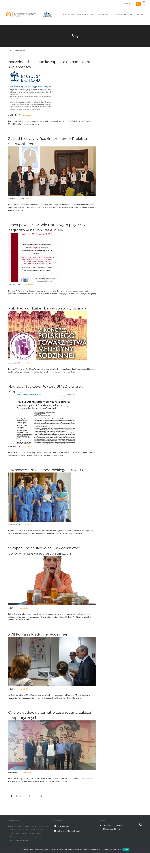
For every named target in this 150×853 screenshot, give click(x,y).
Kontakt (140, 14)
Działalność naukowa (100, 14)
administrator (26, 115)
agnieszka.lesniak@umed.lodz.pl (68, 831)
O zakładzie (82, 14)
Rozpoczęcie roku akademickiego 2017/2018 (46, 470)
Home (10, 51)
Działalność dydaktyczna (123, 14)
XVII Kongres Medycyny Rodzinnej (37, 634)
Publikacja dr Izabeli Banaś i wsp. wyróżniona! (47, 308)
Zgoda (126, 849)
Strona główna (68, 14)
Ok (138, 4)
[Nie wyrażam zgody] (147, 849)
